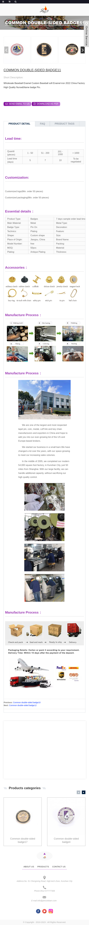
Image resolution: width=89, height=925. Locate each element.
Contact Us (59, 866)
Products (43, 866)
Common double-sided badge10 (27, 702)
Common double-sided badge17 (22, 840)
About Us (28, 866)
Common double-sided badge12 (23, 705)
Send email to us (19, 104)
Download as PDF (47, 104)
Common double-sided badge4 (66, 840)
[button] (83, 50)
